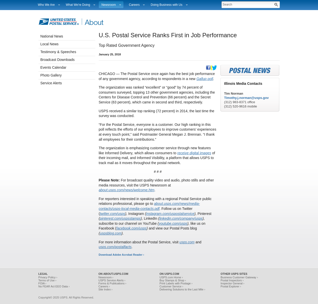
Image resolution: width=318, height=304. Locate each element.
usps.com (187, 242)
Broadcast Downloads (57, 60)
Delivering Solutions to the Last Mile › (182, 289)
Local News (49, 44)
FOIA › (42, 283)
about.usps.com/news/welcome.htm (127, 190)
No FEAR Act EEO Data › (54, 286)
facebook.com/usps (131, 228)
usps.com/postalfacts (115, 247)
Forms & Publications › (112, 283)
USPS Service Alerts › (112, 280)
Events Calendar (53, 67)
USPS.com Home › (171, 277)
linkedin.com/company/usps (181, 218)
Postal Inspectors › (232, 280)
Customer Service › (171, 286)
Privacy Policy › (47, 277)
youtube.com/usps (173, 223)
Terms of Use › (47, 280)
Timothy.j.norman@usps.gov (246, 98)
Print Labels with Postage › (176, 283)
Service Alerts (51, 83)
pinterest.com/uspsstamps (120, 218)
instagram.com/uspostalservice (170, 214)
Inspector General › (232, 283)
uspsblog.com (110, 233)
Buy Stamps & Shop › (173, 280)
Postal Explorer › (231, 286)
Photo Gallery (51, 75)
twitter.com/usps (112, 214)
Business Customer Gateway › (239, 277)
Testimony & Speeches (58, 52)
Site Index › (106, 289)
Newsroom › (106, 277)
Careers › (104, 286)
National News (51, 36)
